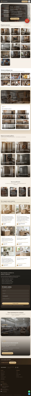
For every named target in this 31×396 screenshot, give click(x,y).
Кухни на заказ (3, 371)
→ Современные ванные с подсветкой (21, 263)
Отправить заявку (15, 303)
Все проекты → (4, 139)
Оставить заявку (12, 362)
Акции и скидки (18, 374)
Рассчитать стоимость (14, 18)
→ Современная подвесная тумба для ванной (22, 242)
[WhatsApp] (17, 367)
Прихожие (2, 375)
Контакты (17, 375)
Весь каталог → (26, 25)
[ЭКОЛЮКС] (11, 1)
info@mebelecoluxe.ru (5, 384)
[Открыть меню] (29, 1)
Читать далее (24, 239)
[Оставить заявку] (27, 20)
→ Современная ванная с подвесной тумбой (7, 242)
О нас (17, 371)
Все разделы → (3, 379)
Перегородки (2, 378)
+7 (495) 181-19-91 (5, 333)
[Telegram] (16, 367)
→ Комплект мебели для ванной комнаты (7, 263)
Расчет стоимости (25, 1)
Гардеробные (3, 374)
